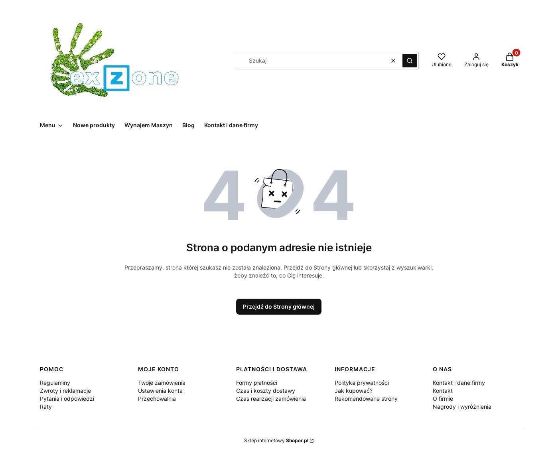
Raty (46, 406)
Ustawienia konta (160, 390)
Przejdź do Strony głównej (279, 306)
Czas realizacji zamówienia (271, 398)
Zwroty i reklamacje (65, 390)
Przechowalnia (157, 398)
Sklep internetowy (276, 440)
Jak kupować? (354, 390)
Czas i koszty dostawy (265, 390)
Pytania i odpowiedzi (67, 398)
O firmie (443, 398)
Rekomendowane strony (366, 398)
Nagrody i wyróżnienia (462, 406)
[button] (409, 60)
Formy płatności (256, 382)
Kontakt (443, 390)
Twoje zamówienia (161, 382)
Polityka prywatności (362, 382)
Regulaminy (55, 382)
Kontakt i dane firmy (459, 382)
